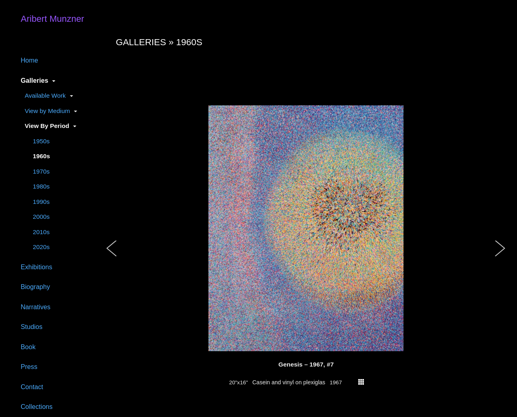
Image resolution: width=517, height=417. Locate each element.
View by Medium (47, 110)
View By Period (47, 125)
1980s (41, 186)
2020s (41, 246)
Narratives (35, 306)
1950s (41, 141)
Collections (37, 406)
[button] (112, 257)
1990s (41, 201)
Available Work (45, 95)
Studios (31, 326)
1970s (41, 171)
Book (28, 346)
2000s (41, 216)
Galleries (34, 80)
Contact (32, 386)
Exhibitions (36, 266)
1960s (41, 156)
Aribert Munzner (52, 19)
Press (29, 366)
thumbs (361, 382)
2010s (41, 231)
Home (29, 60)
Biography (35, 286)
